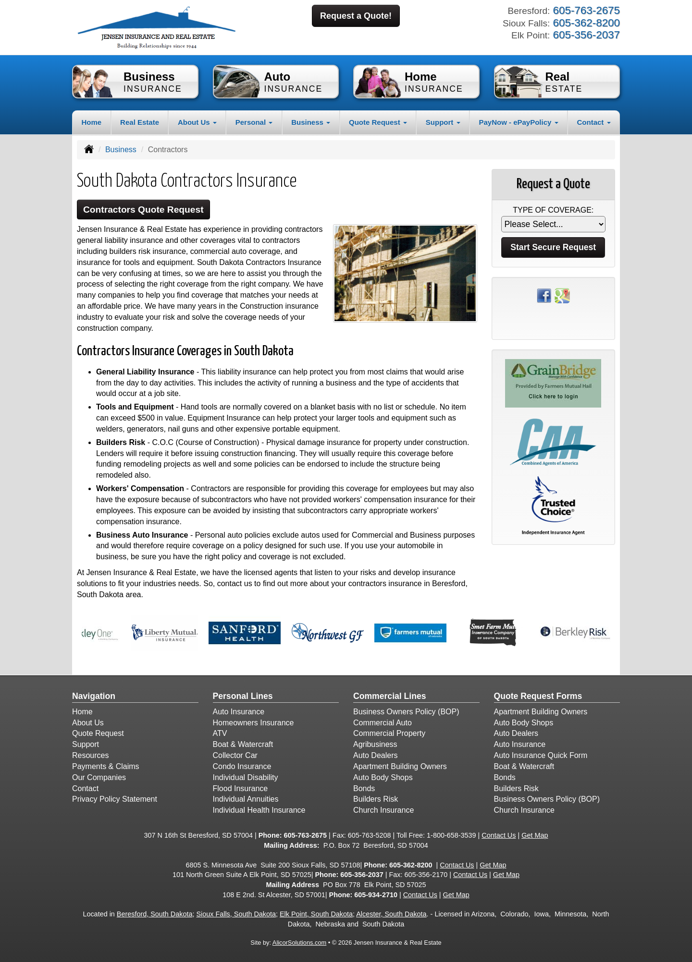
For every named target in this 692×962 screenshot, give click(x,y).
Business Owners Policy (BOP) (406, 712)
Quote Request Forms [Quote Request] (538, 696)
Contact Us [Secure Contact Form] (499, 835)
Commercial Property (389, 733)
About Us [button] (197, 122)
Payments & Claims (105, 766)
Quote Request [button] (378, 122)
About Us (88, 723)
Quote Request (98, 733)
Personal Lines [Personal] (243, 696)
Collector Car (235, 755)
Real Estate (139, 122)
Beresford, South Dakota (155, 914)
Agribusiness (375, 744)
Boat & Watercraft (243, 744)
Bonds (364, 788)
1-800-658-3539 (451, 835)
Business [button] (310, 122)
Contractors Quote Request (143, 209)
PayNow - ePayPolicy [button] (518, 122)
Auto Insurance (239, 712)
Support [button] (443, 122)
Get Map (534, 835)
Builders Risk (375, 799)
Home (91, 122)
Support (85, 744)
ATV (220, 733)
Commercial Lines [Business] (389, 696)
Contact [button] (594, 122)
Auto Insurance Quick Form (541, 755)
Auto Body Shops (383, 777)
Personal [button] (254, 122)
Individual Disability (245, 777)
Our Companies (99, 777)
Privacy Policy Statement (114, 799)
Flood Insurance (240, 788)
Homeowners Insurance (253, 723)
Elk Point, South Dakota (316, 914)
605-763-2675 (305, 835)
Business (120, 149)
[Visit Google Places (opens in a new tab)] (562, 295)
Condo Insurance (242, 766)
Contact (85, 788)
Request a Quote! (356, 16)
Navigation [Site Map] (93, 696)
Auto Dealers (375, 755)
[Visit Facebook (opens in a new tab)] (544, 295)
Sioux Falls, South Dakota (236, 914)
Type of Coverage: (553, 210)
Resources (90, 755)
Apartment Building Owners (400, 766)
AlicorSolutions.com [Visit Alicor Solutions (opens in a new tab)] (299, 942)
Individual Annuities (246, 799)
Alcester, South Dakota (391, 914)
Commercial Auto (382, 723)
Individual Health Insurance (259, 810)
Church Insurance (383, 810)
